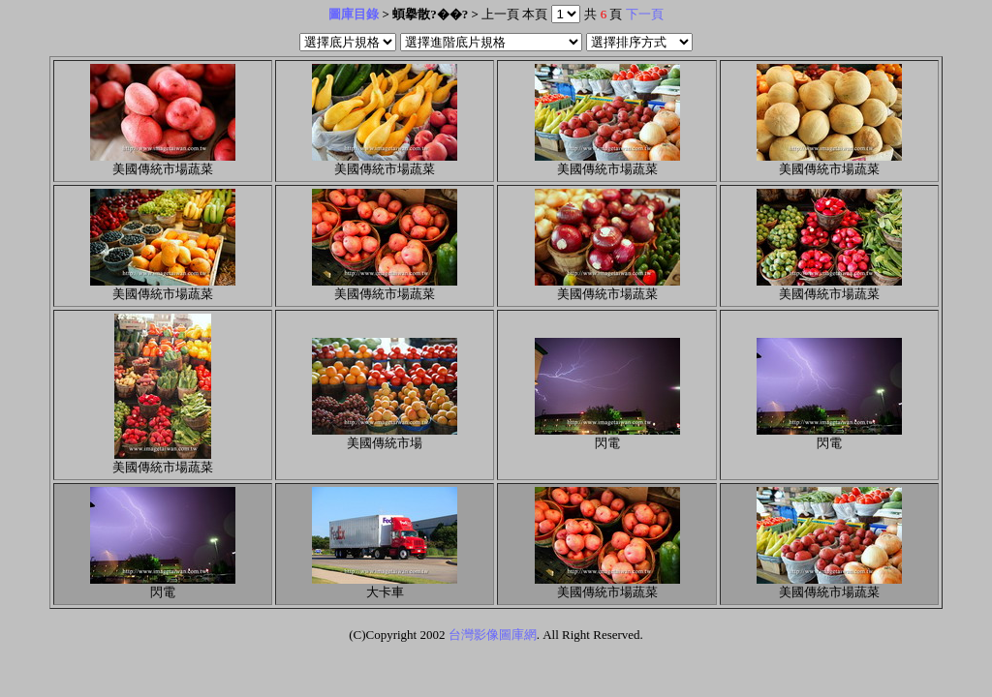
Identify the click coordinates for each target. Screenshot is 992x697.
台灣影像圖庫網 (493, 634)
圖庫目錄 (353, 14)
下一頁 (645, 14)
